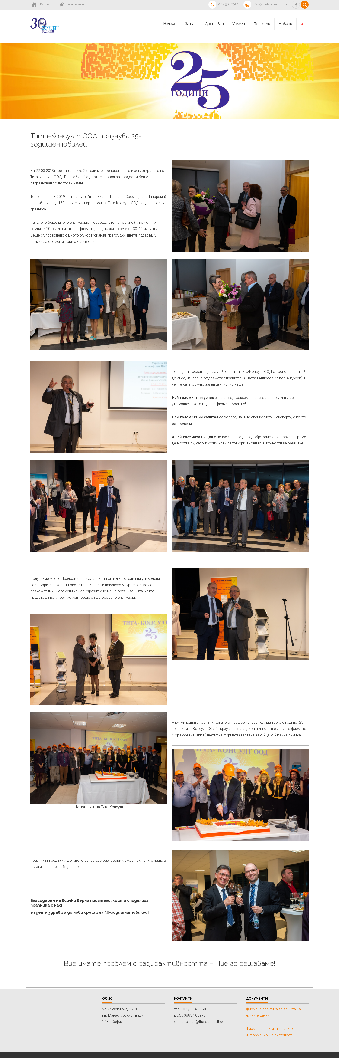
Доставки (214, 24)
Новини (285, 24)
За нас (190, 24)
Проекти (261, 24)
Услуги (238, 24)
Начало (169, 24)
